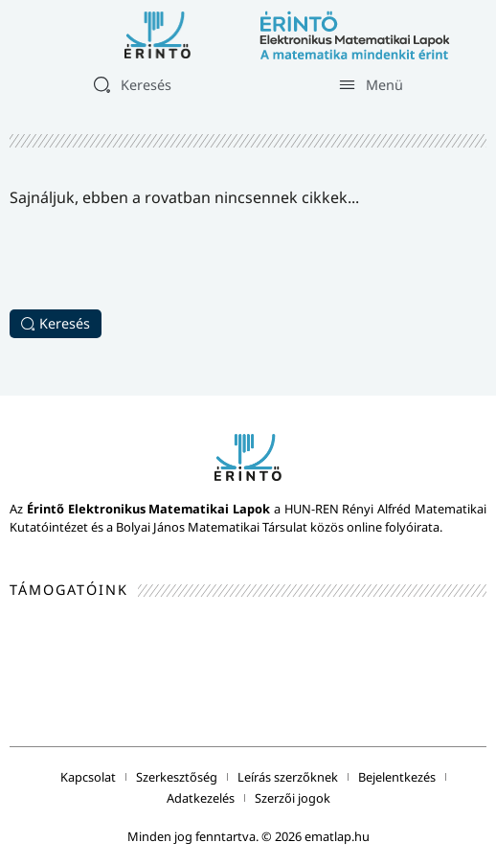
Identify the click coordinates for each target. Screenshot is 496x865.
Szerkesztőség (176, 776)
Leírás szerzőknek (287, 776)
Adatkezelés (201, 798)
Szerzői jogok (292, 798)
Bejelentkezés (397, 776)
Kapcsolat (88, 776)
